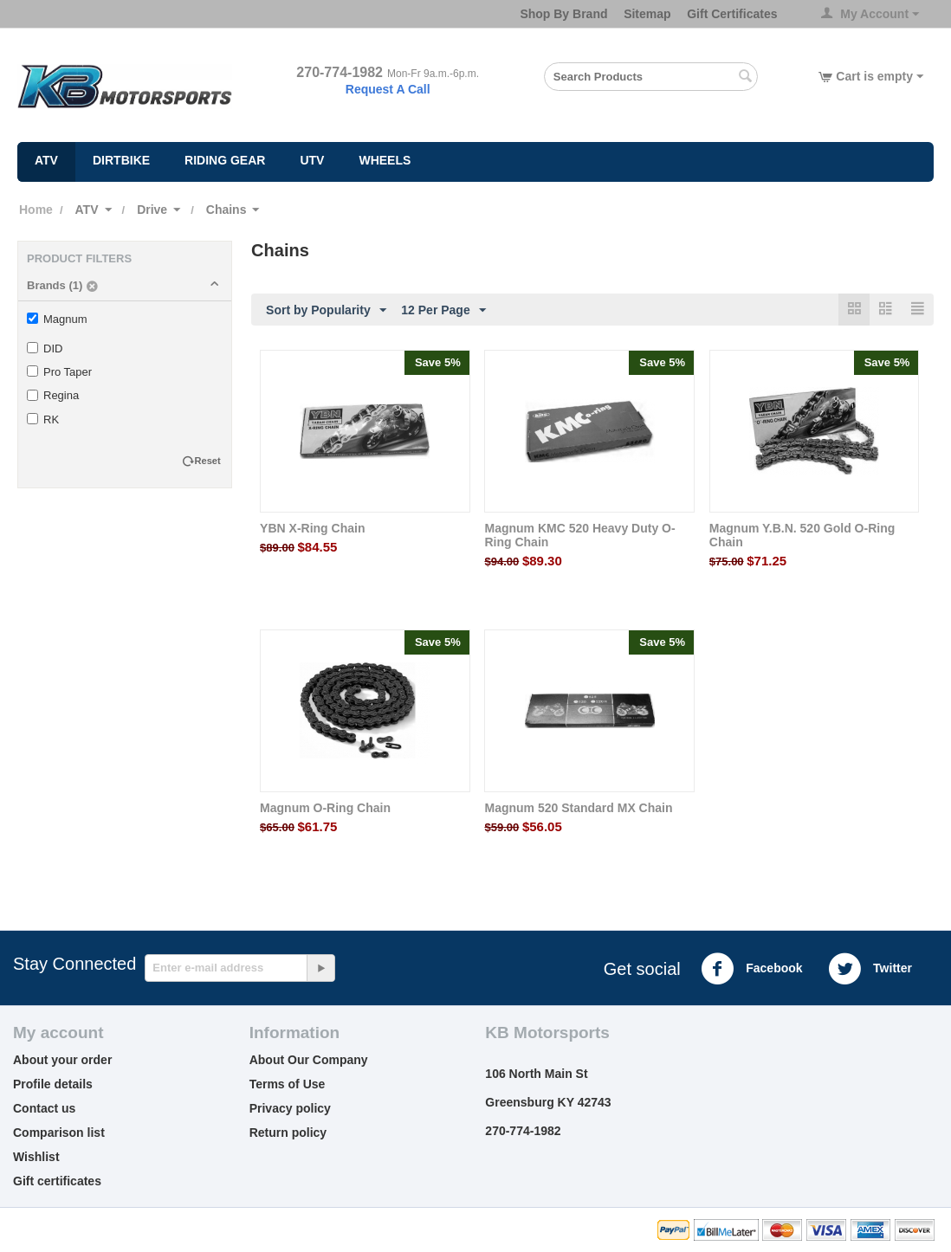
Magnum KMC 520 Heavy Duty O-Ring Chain (579, 535)
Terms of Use (287, 1084)
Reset (208, 460)
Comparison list (59, 1132)
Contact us (44, 1108)
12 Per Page (443, 310)
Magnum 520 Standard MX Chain (578, 808)
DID (44, 348)
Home (36, 209)
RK (43, 419)
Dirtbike (121, 160)
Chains (226, 209)
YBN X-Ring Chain (312, 528)
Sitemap (647, 14)
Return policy (288, 1132)
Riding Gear (224, 160)
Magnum (57, 319)
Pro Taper (59, 371)
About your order (62, 1060)
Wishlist (36, 1157)
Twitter (870, 968)
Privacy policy (290, 1108)
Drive (152, 209)
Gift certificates (57, 1181)
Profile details (53, 1084)
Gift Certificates (732, 14)
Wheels (385, 160)
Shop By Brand (563, 14)
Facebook (751, 968)
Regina (53, 395)
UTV (312, 160)
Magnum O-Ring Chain (325, 808)
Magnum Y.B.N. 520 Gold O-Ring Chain (802, 535)
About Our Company (308, 1060)
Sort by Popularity (326, 310)
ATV (46, 160)
